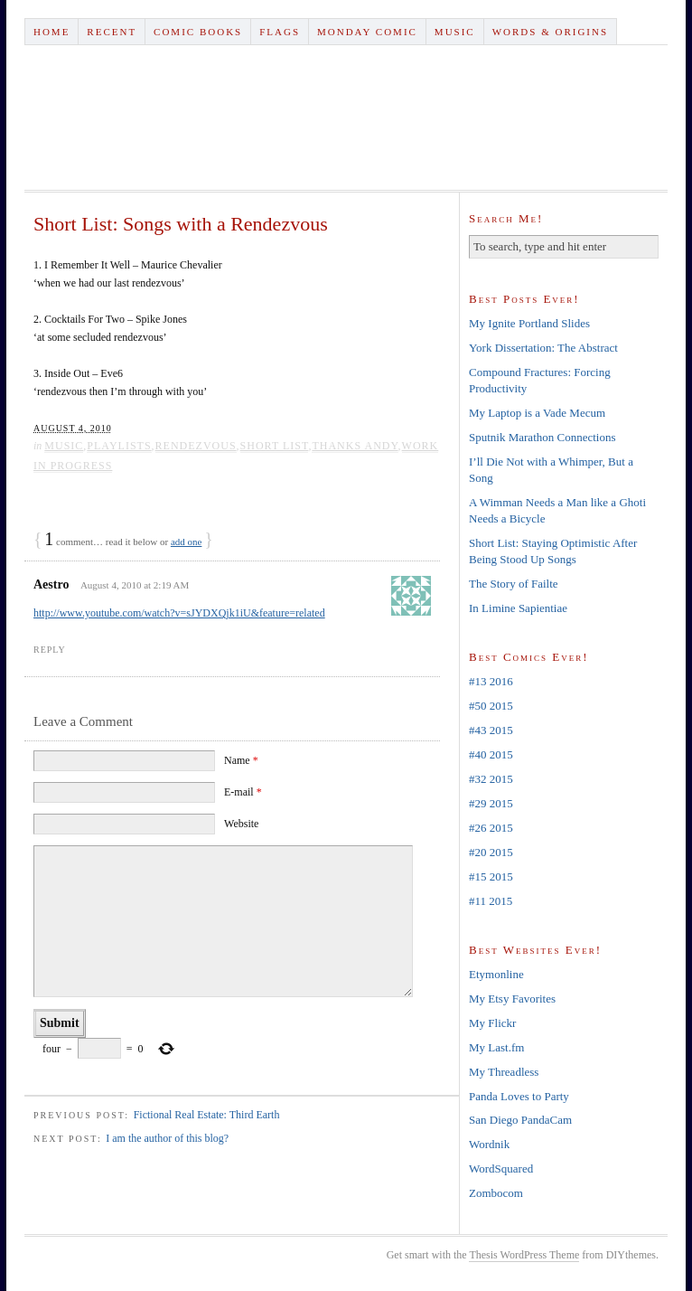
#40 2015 (491, 754)
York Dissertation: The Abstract (543, 347)
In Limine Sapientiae (518, 608)
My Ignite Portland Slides (529, 323)
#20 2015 (491, 852)
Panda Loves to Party (519, 1096)
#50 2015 (491, 705)
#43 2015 (491, 730)
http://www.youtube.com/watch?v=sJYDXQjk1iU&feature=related (179, 613)
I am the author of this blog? (167, 1138)
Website (241, 823)
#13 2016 (491, 681)
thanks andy (354, 445)
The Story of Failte (513, 583)
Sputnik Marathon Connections (542, 437)
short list (274, 445)
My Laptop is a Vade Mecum (537, 412)
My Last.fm (496, 1047)
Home (51, 31)
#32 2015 (491, 779)
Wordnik (489, 1144)
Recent (111, 31)
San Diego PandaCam (520, 1119)
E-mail (243, 792)
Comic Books (198, 31)
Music (455, 31)
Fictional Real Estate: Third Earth (207, 1114)
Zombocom (496, 1193)
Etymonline (496, 974)
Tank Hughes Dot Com (346, 117)
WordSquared (501, 1168)
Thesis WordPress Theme (524, 1255)
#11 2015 (490, 901)
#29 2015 (491, 803)
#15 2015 (491, 876)
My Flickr (492, 1023)
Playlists (119, 445)
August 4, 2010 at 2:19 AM (134, 585)
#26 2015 (491, 827)
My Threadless (503, 1072)
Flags (279, 31)
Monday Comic (367, 31)
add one (186, 541)
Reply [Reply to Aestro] (49, 650)
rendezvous (196, 445)
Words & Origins (550, 31)
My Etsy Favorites (512, 998)
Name (241, 760)
